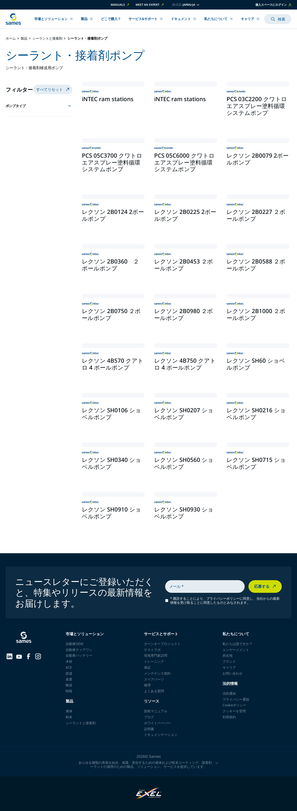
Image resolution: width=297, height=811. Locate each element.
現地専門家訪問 (155, 655)
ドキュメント (184, 18)
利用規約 (229, 717)
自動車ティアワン (79, 649)
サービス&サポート (146, 18)
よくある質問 (154, 691)
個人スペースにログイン (273, 5)
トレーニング (154, 661)
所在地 (228, 655)
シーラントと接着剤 (47, 38)
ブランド (229, 661)
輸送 (69, 685)
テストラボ (152, 649)
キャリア (250, 18)
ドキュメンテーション (160, 734)
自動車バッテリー (79, 655)
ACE (69, 667)
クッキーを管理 (234, 711)
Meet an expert (150, 5)
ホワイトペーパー (157, 723)
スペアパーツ (154, 679)
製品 (87, 18)
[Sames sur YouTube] (19, 656)
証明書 (149, 729)
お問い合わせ (233, 673)
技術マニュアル (155, 711)
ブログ (149, 717)
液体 (69, 711)
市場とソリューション (53, 18)
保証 (147, 667)
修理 (147, 685)
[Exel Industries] (148, 793)
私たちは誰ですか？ (237, 643)
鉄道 (69, 673)
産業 (69, 679)
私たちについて (218, 18)
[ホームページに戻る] (13, 19)
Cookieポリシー (234, 705)
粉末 (69, 717)
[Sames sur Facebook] (28, 656)
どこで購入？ (111, 18)
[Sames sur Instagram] (38, 656)
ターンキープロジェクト (162, 643)
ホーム (11, 38)
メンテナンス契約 (157, 673)
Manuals (120, 5)
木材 (69, 661)
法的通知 (229, 693)
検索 (277, 19)
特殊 (69, 691)
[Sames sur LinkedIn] (9, 656)
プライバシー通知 (236, 699)
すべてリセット (53, 89)
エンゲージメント (236, 649)
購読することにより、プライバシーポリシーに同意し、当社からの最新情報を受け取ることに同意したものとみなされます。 (225, 601)
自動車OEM (74, 643)
